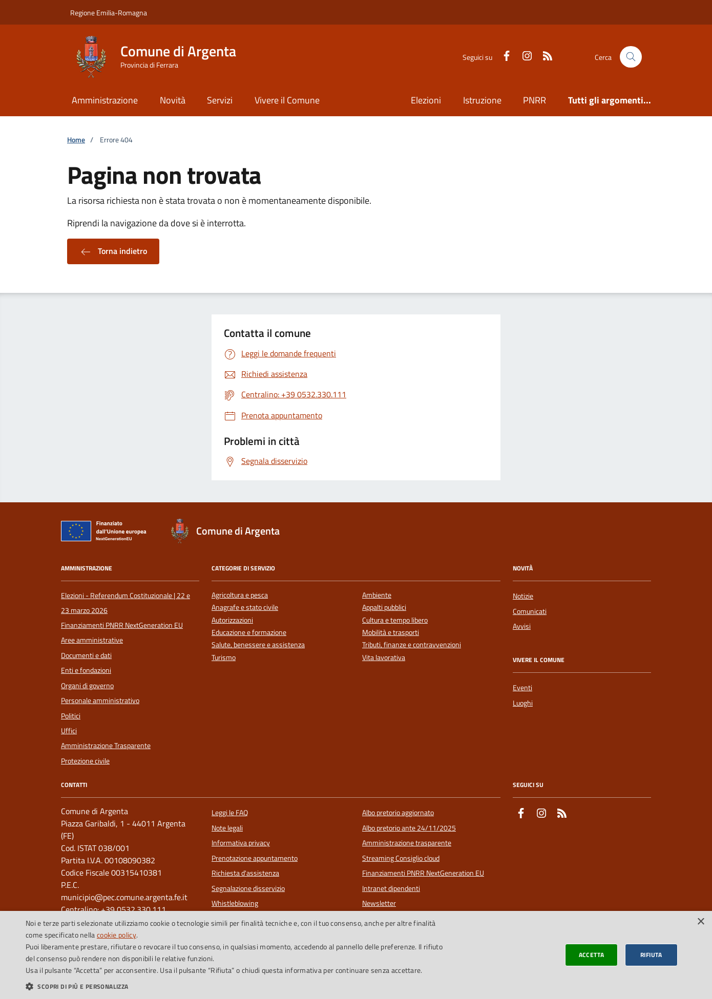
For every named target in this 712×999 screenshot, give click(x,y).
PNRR (534, 100)
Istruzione (482, 100)
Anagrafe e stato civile (245, 607)
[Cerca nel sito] (631, 57)
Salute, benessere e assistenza (258, 645)
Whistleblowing (235, 903)
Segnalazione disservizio (248, 888)
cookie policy (116, 934)
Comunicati (530, 611)
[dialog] (356, 955)
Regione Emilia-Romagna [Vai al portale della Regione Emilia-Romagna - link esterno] (108, 12)
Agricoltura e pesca (240, 595)
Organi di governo (87, 685)
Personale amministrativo (100, 700)
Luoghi (523, 703)
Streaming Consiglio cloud (400, 858)
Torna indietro (113, 251)
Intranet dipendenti (391, 888)
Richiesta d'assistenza (245, 873)
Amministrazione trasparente (406, 842)
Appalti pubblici (384, 607)
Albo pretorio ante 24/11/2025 (409, 828)
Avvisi (522, 626)
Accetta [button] (591, 955)
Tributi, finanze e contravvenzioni (411, 645)
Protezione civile (85, 761)
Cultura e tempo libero (395, 620)
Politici (70, 715)
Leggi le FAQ (230, 812)
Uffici (69, 730)
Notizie (523, 596)
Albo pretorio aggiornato (398, 812)
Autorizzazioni (232, 620)
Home (76, 140)
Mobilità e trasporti (390, 632)
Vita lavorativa (383, 657)
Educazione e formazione (249, 632)
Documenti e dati (86, 655)
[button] (239, 986)
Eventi (522, 687)
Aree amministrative (92, 640)
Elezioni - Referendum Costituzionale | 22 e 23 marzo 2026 (125, 602)
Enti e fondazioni (86, 670)
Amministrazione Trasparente (106, 745)
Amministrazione (105, 100)
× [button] (700, 922)
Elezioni (426, 100)
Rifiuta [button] (651, 955)
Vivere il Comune (287, 100)
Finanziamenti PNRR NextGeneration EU (122, 625)
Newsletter (379, 903)
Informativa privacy (241, 842)
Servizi (220, 100)
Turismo (224, 657)
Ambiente (376, 595)
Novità (172, 100)
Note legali (227, 828)
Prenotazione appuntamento (255, 858)
